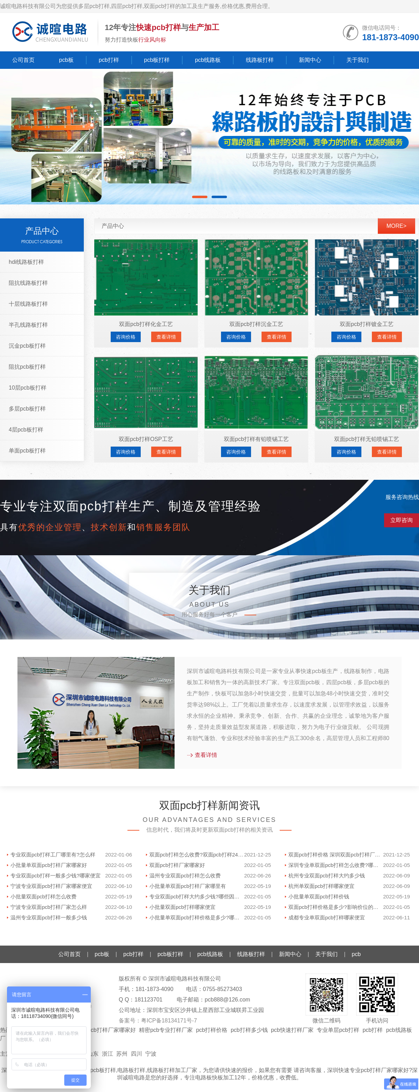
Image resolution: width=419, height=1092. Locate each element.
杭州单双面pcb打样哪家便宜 (321, 886)
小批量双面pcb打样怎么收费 (43, 896)
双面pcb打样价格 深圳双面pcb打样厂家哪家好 (335, 855)
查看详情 (166, 337)
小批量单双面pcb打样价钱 (318, 896)
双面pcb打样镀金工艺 (367, 324)
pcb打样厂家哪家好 (112, 1030)
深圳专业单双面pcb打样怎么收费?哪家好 (335, 865)
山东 (92, 1054)
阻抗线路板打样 (28, 283)
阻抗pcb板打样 (27, 367)
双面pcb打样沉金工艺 (256, 324)
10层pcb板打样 (27, 388)
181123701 (148, 1000)
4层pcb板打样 (26, 430)
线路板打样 (260, 60)
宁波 (150, 1054)
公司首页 (23, 60)
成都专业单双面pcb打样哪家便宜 (326, 917)
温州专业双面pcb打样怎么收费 (185, 875)
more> (396, 226)
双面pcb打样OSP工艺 (146, 439)
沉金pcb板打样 (27, 346)
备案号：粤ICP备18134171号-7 (158, 1021)
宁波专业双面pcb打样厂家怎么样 (48, 907)
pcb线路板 (208, 60)
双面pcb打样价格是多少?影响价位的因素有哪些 (335, 907)
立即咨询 (401, 520)
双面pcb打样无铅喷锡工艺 (366, 439)
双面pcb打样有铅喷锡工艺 (256, 439)
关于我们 (357, 60)
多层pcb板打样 (27, 409)
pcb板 (66, 60)
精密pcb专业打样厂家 (166, 1030)
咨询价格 (125, 337)
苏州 (121, 1054)
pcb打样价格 (211, 1030)
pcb (356, 954)
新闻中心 (310, 60)
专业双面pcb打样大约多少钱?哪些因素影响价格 (196, 896)
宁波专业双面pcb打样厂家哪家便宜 (51, 886)
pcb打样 (109, 60)
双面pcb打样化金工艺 (146, 324)
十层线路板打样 (28, 304)
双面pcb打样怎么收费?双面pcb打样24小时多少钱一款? (196, 855)
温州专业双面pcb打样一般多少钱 (48, 917)
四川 (136, 1054)
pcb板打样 (157, 60)
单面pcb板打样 (27, 451)
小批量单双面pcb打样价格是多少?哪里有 (196, 917)
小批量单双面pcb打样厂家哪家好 (48, 865)
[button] (199, 197)
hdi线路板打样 (26, 262)
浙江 (107, 1054)
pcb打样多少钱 (249, 1030)
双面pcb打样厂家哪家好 (177, 865)
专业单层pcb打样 (338, 1030)
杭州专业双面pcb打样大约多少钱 (326, 875)
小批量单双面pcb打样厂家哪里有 (187, 886)
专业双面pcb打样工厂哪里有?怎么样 (52, 855)
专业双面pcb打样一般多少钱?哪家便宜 (55, 875)
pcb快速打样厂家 (292, 1030)
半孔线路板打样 (28, 325)
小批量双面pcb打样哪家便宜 (182, 907)
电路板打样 (131, 1070)
